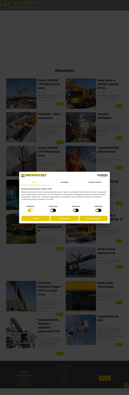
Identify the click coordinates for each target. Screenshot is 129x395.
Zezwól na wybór (64, 218)
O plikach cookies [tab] (94, 182)
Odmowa (35, 218)
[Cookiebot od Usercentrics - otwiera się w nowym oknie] (99, 175)
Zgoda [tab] (34, 182)
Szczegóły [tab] (64, 182)
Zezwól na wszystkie (93, 218)
